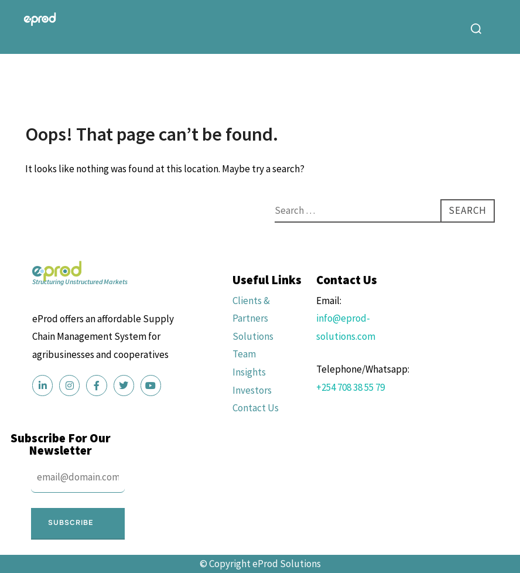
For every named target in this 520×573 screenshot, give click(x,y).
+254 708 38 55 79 (350, 387)
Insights (249, 372)
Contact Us (255, 407)
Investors (252, 390)
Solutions (252, 336)
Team (244, 353)
